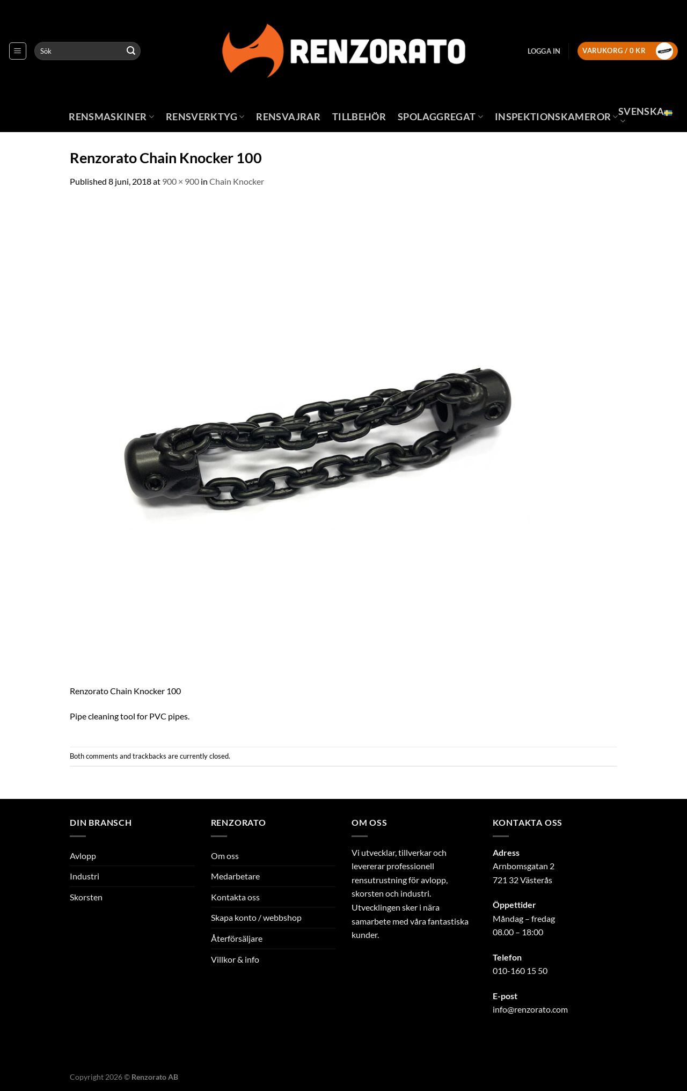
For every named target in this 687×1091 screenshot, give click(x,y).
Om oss (225, 855)
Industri (84, 876)
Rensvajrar (288, 116)
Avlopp (83, 855)
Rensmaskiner (111, 116)
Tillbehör (359, 116)
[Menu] (17, 51)
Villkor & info (235, 959)
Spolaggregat (440, 116)
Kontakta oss (235, 897)
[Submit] (131, 51)
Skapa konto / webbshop (256, 917)
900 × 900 (180, 181)
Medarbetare (235, 876)
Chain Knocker (236, 181)
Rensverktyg (205, 116)
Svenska (645, 116)
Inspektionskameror (556, 116)
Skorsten (86, 897)
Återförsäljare (236, 938)
